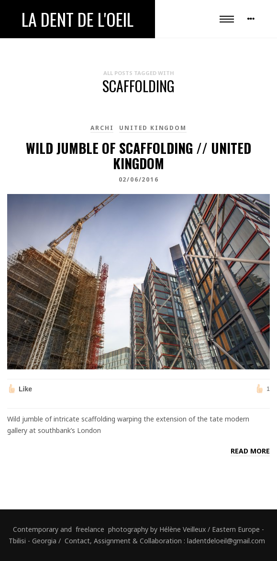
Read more (250, 450)
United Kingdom (152, 128)
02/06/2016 (139, 179)
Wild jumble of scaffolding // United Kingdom (138, 155)
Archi (101, 128)
